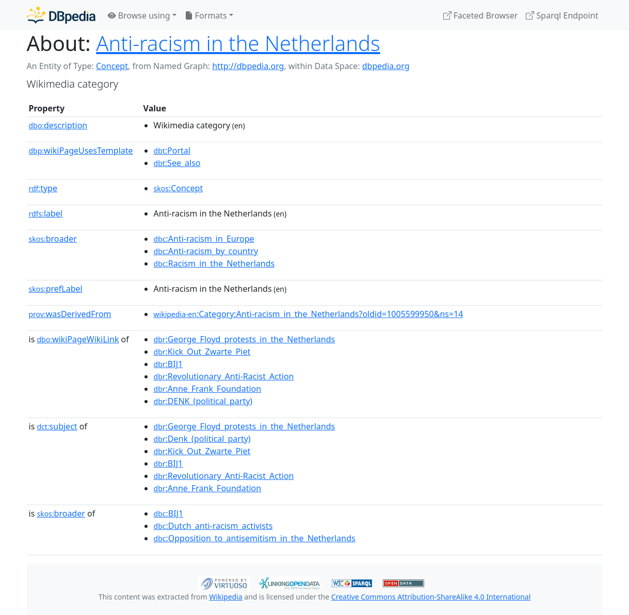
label (46, 213)
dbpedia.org (386, 66)
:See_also (177, 163)
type (43, 188)
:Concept (178, 188)
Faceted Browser (480, 15)
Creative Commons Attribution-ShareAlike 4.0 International (430, 597)
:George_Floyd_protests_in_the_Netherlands (244, 339)
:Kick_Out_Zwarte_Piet (202, 351)
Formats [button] (206, 15)
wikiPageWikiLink (78, 339)
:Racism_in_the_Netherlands (214, 263)
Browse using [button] (139, 15)
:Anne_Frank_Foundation (208, 388)
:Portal (172, 150)
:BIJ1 (168, 364)
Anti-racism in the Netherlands (238, 43)
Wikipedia (225, 597)
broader (53, 238)
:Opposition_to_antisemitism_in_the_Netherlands (255, 538)
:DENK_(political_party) (203, 401)
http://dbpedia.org (248, 66)
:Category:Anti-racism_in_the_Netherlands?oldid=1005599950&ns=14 (308, 314)
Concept (112, 66)
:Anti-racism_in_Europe (204, 238)
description (58, 125)
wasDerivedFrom (70, 314)
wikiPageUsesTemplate (81, 150)
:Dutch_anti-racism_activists (213, 525)
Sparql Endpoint (562, 15)
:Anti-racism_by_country (206, 251)
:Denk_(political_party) (202, 438)
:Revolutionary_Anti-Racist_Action (224, 376)
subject (57, 426)
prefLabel (56, 288)
